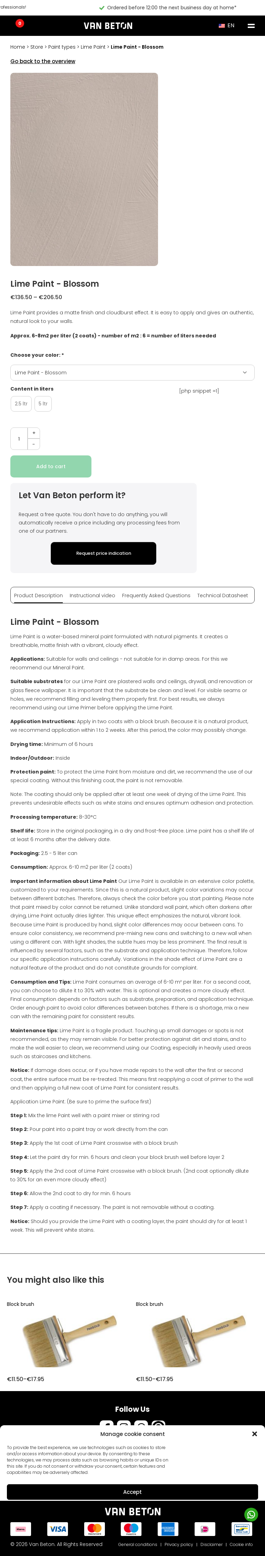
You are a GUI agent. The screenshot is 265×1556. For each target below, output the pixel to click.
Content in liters (31, 388)
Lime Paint (93, 46)
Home (17, 46)
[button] (254, 1433)
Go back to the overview (42, 61)
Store (36, 46)
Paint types (62, 46)
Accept (132, 1492)
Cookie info (241, 1544)
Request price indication (103, 553)
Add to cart (51, 466)
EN (226, 25)
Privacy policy (179, 1544)
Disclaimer (211, 1544)
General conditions (137, 1544)
